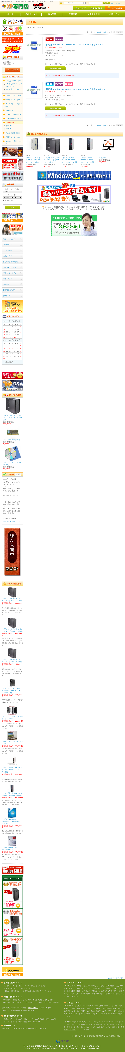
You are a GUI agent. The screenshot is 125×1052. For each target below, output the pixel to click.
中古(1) (9, 129)
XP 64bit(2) (10, 122)
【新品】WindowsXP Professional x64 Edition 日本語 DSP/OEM (75, 89)
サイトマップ (7, 279)
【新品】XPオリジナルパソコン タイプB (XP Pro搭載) (12, 417)
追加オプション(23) (12, 99)
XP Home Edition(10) (13, 118)
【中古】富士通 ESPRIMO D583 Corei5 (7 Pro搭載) (88, 160)
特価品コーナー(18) (12, 137)
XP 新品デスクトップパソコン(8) (14, 85)
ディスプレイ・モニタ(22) (13, 105)
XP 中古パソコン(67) (13, 95)
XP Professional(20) (13, 114)
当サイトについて (9, 239)
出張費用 (102, 158)
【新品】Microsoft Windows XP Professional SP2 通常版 (12, 821)
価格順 (99, 32)
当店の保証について (9, 267)
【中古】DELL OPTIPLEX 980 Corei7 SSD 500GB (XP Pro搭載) (12, 690)
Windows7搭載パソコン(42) (13, 142)
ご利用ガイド (7, 244)
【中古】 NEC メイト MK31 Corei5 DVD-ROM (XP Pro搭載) (34, 160)
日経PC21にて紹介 (9, 290)
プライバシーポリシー (10, 273)
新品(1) (9, 126)
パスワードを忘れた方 (116, 3)
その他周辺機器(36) (12, 133)
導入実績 (6, 284)
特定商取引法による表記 (104, 1036)
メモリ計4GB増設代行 (11, 439)
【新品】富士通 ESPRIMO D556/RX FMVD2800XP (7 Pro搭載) (12, 770)
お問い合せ (39, 991)
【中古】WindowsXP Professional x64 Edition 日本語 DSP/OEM (75, 45)
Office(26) (9, 110)
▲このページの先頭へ (116, 978)
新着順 (105, 32)
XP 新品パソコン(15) (13, 81)
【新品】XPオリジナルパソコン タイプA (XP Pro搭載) (52, 160)
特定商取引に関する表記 (11, 262)
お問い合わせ (7, 256)
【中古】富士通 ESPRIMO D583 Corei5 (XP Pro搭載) (70, 160)
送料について (33, 1008)
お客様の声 (6, 296)
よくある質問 (7, 250)
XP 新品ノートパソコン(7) (14, 90)
